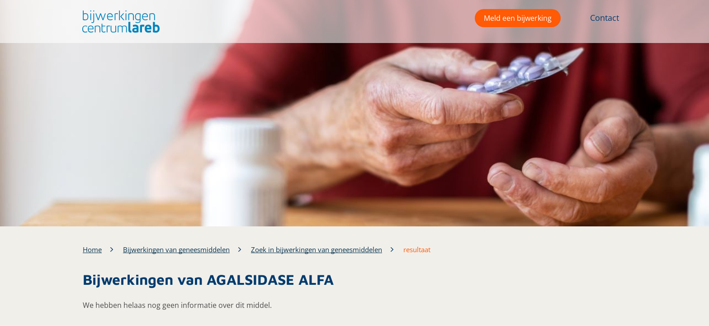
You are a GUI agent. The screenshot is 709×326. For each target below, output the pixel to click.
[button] (119, 21)
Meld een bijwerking (518, 18)
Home (92, 249)
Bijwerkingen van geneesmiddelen (176, 249)
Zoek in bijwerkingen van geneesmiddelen (316, 249)
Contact (604, 17)
